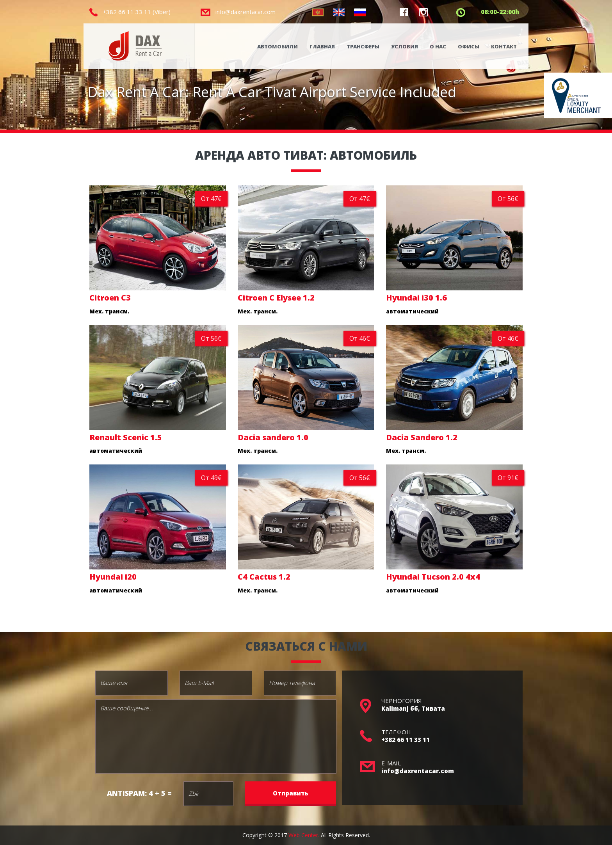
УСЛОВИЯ (404, 46)
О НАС (438, 46)
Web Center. (303, 835)
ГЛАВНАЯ (322, 46)
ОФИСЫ (468, 46)
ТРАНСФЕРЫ (363, 46)
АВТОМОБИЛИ (277, 46)
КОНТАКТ (504, 46)
